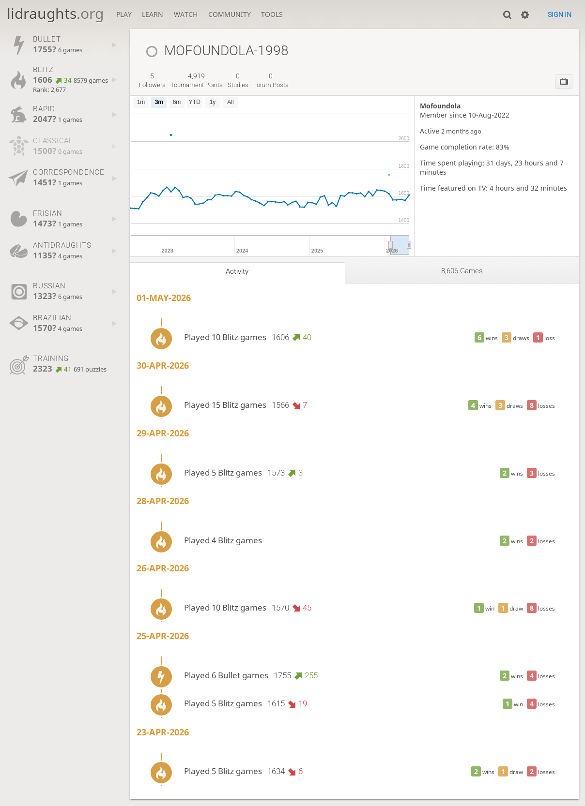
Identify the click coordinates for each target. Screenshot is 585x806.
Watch (186, 14)
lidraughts (55, 13)
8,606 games (462, 271)
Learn (152, 14)
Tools (272, 14)
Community (229, 14)
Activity (237, 271)
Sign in (559, 14)
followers (152, 80)
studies (238, 80)
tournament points (196, 80)
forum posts (271, 80)
